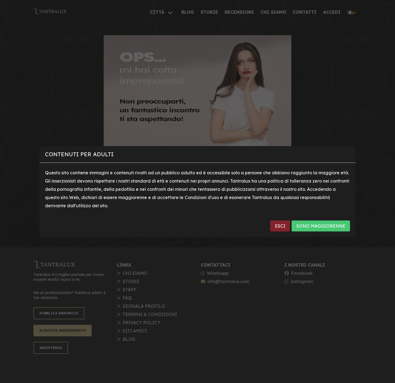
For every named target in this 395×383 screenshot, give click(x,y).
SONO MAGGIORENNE (320, 226)
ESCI (280, 226)
